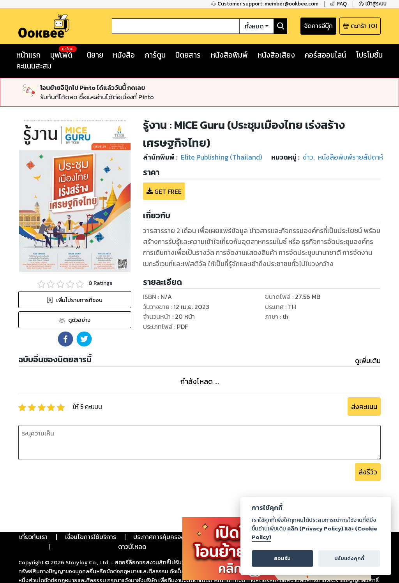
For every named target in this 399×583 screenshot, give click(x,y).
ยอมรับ (282, 558)
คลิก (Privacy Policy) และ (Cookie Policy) (314, 532)
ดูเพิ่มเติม (368, 361)
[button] (65, 339)
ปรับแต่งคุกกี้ (349, 558)
